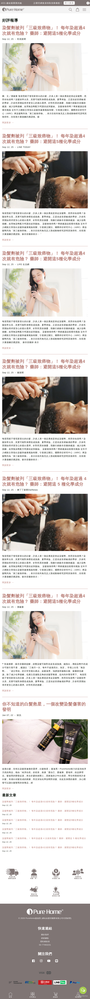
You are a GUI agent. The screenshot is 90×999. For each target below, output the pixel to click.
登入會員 (71, 3)
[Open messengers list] (83, 990)
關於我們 (45, 935)
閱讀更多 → (8, 122)
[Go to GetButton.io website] (83, 996)
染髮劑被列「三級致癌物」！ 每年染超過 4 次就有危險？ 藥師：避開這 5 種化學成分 (44, 838)
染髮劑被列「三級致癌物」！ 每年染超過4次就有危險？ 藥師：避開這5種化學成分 (42, 801)
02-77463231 (45, 945)
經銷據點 (45, 938)
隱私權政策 (45, 942)
